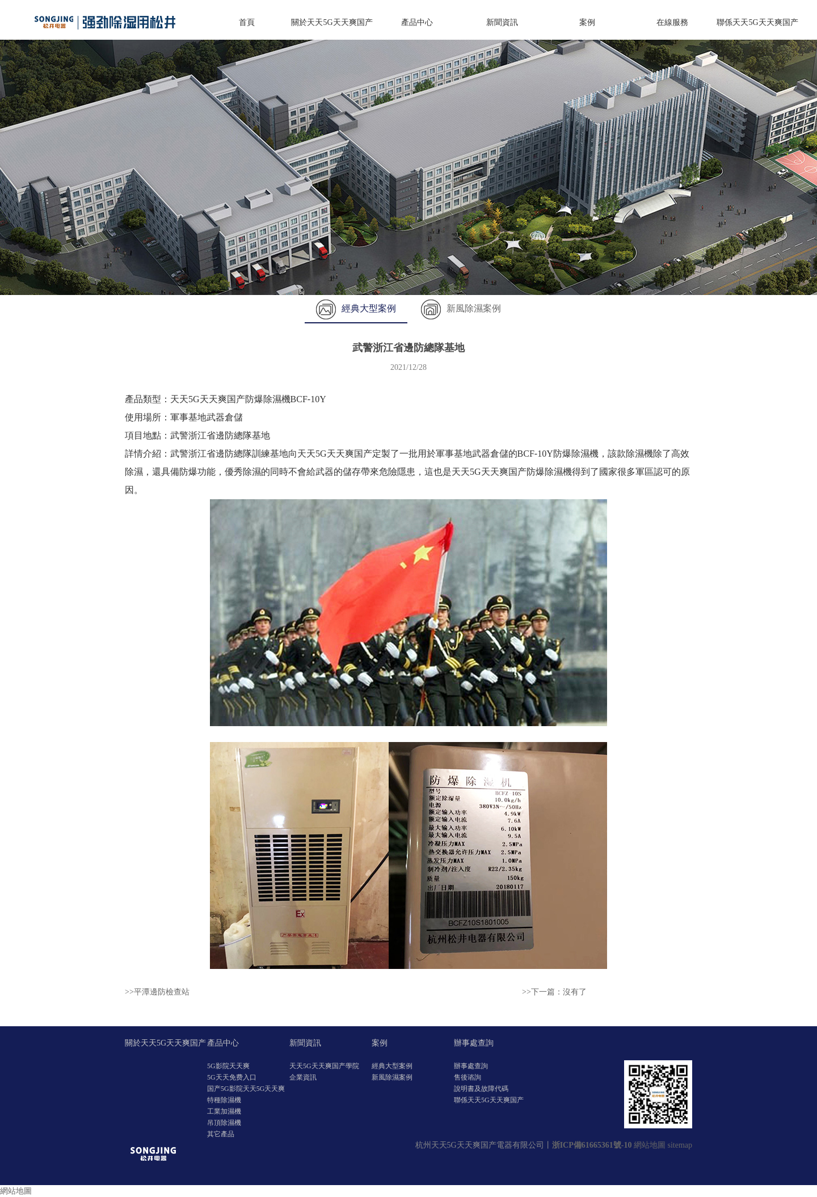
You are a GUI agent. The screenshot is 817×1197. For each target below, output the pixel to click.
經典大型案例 (356, 308)
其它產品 (220, 1134)
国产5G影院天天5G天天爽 (246, 1089)
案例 (587, 22)
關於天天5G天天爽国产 (331, 22)
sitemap (679, 1145)
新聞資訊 (502, 22)
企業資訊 (303, 1077)
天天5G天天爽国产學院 (324, 1066)
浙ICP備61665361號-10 (592, 1145)
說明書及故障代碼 (481, 1089)
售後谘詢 (467, 1077)
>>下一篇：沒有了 (554, 992)
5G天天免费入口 (231, 1077)
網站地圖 (650, 1145)
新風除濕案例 (461, 308)
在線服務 (672, 22)
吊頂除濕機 (224, 1123)
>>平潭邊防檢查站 (157, 992)
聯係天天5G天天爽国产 (757, 22)
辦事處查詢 (474, 1043)
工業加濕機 (224, 1111)
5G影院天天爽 (228, 1066)
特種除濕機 (224, 1100)
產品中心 (417, 22)
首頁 (247, 22)
